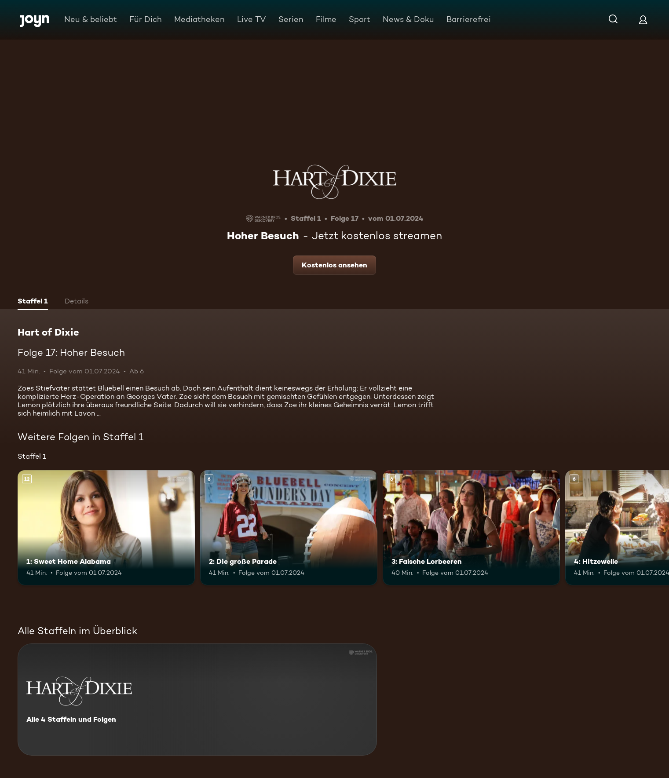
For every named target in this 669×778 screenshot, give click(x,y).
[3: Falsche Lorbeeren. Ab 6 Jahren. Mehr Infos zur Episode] (471, 527)
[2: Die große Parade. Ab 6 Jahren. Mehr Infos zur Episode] (288, 527)
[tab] (33, 302)
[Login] (643, 19)
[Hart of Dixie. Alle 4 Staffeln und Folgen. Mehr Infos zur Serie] (197, 699)
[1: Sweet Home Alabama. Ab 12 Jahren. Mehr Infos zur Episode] (106, 527)
